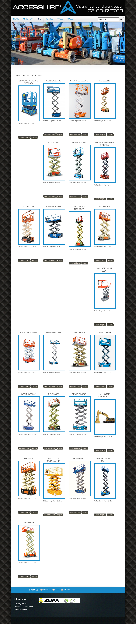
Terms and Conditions (24, 607)
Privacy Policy (21, 604)
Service (49, 19)
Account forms (21, 610)
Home (16, 19)
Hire (39, 19)
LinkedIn (65, 590)
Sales (60, 19)
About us (28, 19)
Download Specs (24, 137)
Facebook (45, 590)
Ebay (55, 590)
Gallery (71, 19)
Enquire (34, 137)
